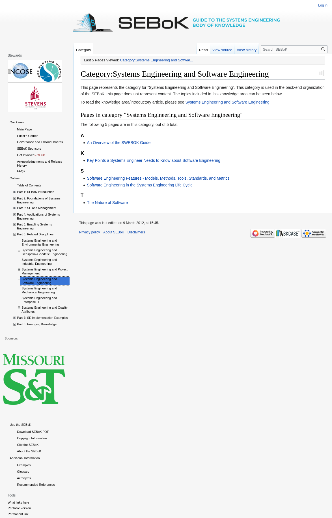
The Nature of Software (107, 202)
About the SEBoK (29, 451)
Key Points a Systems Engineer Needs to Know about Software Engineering (153, 160)
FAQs (21, 171)
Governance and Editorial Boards (40, 142)
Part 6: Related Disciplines (35, 234)
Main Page (24, 129)
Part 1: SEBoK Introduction (35, 192)
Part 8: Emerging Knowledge (37, 324)
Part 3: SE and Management (36, 208)
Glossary (23, 471)
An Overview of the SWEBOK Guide (118, 142)
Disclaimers (136, 232)
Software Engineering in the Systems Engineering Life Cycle (140, 185)
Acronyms (24, 478)
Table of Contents (29, 185)
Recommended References (36, 484)
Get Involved (26, 155)
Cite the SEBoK (27, 444)
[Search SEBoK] (294, 49)
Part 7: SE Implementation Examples (42, 317)
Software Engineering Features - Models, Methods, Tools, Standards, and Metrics (158, 178)
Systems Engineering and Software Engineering (227, 102)
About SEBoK (113, 232)
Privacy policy (89, 232)
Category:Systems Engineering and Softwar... (156, 60)
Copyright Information (32, 438)
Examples (24, 465)
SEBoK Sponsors (29, 148)
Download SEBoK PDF (33, 431)
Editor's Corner (27, 135)
